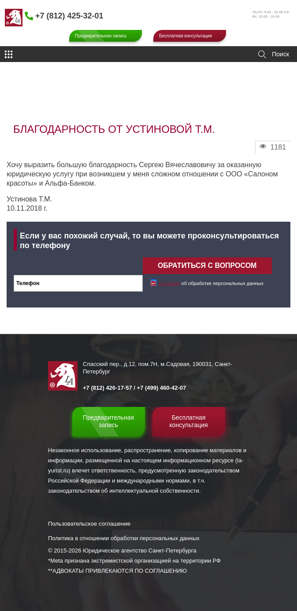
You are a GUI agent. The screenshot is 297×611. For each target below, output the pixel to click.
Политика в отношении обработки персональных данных (124, 538)
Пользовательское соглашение (89, 523)
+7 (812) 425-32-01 (69, 15)
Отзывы (58, 99)
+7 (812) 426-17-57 (107, 387)
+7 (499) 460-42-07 (161, 387)
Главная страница (24, 99)
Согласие (169, 283)
